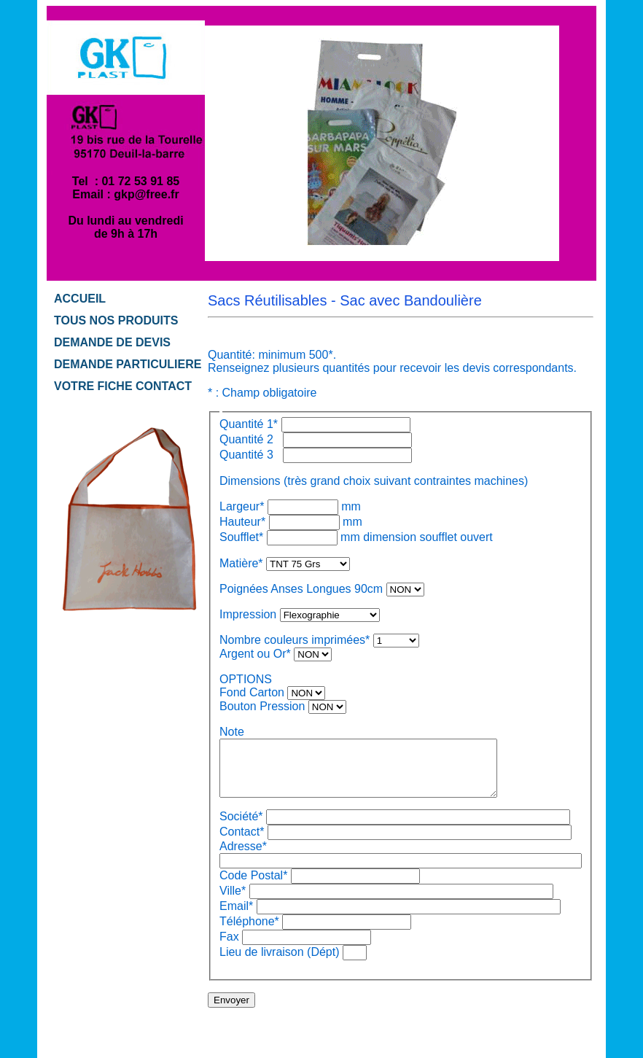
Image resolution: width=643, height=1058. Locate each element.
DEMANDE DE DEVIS (112, 342)
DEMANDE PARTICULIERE (127, 364)
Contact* (241, 842)
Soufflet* (243, 537)
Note (231, 732)
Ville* (232, 901)
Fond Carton (251, 692)
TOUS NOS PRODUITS (116, 320)
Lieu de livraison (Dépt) (279, 963)
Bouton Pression (262, 706)
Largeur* (241, 506)
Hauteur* (242, 522)
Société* (241, 827)
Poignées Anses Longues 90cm (301, 589)
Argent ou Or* (255, 653)
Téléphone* (249, 932)
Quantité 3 (249, 454)
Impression (247, 614)
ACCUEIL (80, 298)
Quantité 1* (248, 424)
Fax (229, 947)
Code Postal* (253, 886)
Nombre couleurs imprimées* (294, 640)
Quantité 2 (249, 439)
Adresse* (243, 857)
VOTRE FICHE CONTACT (123, 386)
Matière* (241, 563)
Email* (236, 917)
